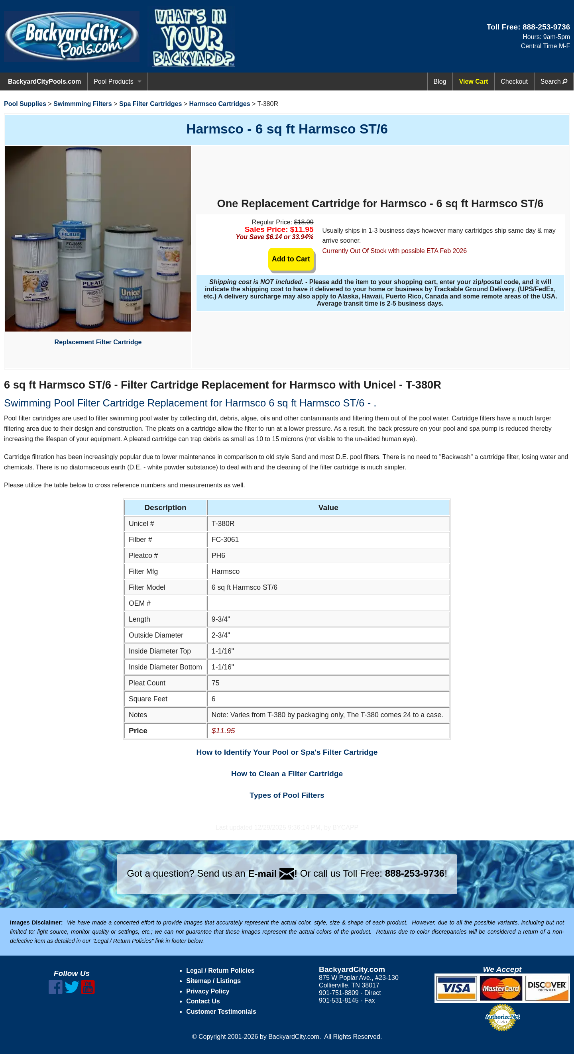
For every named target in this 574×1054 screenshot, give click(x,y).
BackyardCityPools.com (44, 81)
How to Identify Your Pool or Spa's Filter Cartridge (287, 752)
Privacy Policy (208, 991)
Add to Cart (291, 259)
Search (554, 81)
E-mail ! (272, 873)
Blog (440, 81)
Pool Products (114, 81)
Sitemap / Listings (213, 980)
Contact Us (203, 1001)
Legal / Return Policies (220, 970)
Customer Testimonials (221, 1011)
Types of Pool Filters (287, 795)
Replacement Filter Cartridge (98, 245)
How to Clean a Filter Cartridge (287, 773)
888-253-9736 (546, 27)
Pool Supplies (25, 103)
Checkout (514, 81)
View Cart (473, 81)
